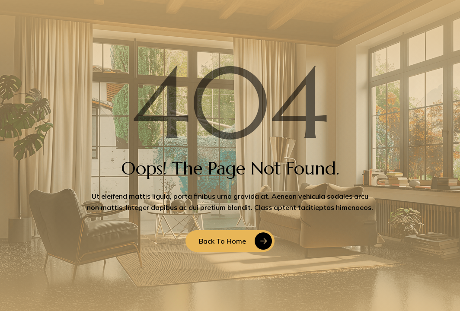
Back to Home (222, 241)
